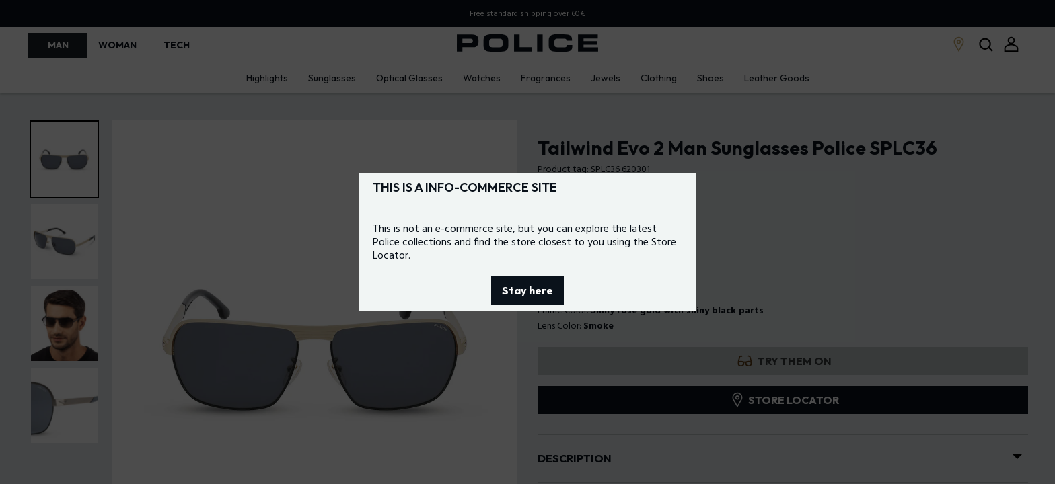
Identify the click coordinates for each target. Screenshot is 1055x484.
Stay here (527, 290)
